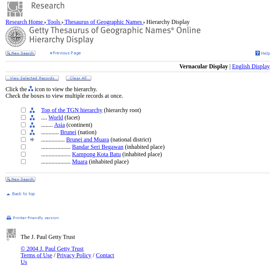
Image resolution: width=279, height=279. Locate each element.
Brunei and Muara (87, 139)
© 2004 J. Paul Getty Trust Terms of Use (52, 252)
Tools (54, 22)
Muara (80, 161)
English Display (251, 66)
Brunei (68, 132)
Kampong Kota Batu (96, 154)
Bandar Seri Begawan (98, 147)
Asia (59, 125)
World (56, 117)
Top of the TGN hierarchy (72, 110)
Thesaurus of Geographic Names (103, 22)
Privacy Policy (74, 255)
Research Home (25, 22)
